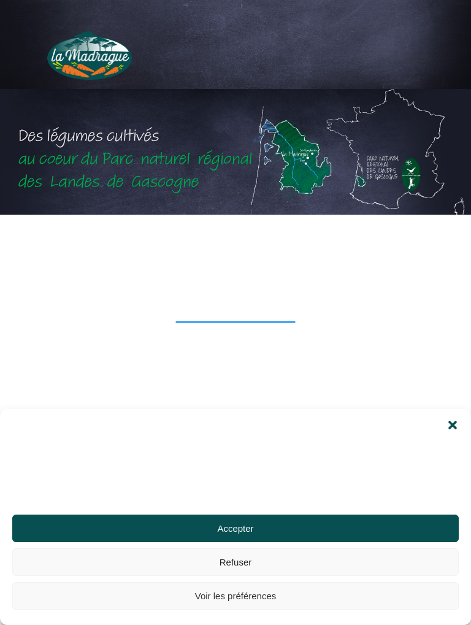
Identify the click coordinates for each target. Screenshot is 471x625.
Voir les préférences (236, 596)
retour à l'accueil (235, 314)
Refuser (236, 562)
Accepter (235, 528)
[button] (452, 414)
